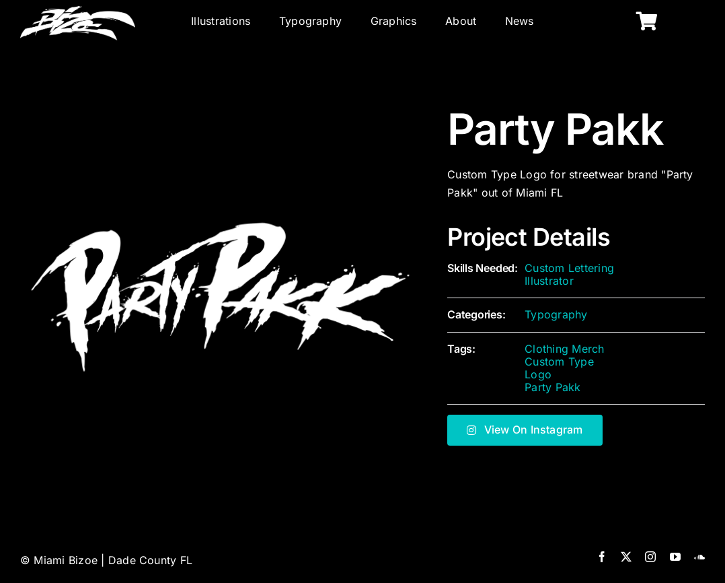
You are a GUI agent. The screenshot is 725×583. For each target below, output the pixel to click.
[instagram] (650, 556)
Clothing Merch (564, 348)
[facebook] (602, 556)
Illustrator (549, 280)
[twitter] (626, 556)
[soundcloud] (699, 556)
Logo (538, 374)
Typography (556, 314)
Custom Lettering (569, 268)
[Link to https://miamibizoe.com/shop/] (647, 21)
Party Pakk (552, 387)
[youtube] (675, 556)
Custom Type (559, 361)
